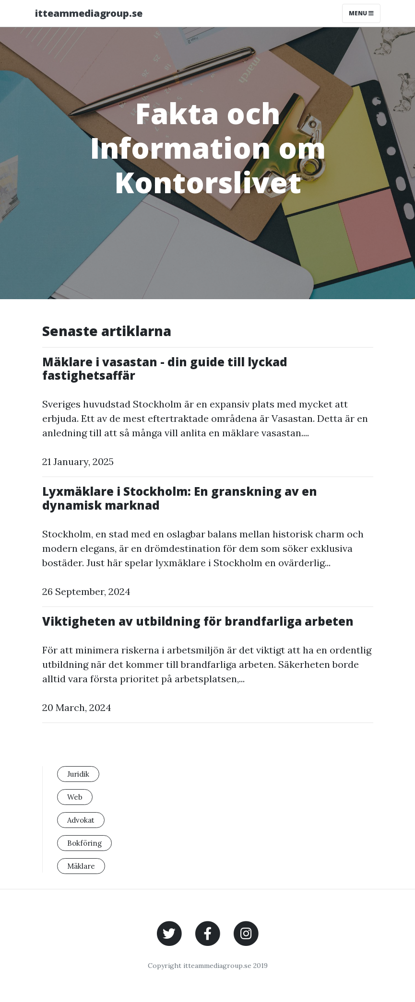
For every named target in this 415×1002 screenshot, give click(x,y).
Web (75, 797)
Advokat (81, 820)
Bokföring (84, 843)
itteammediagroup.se (88, 13)
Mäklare (81, 866)
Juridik (78, 774)
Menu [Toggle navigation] (361, 13)
